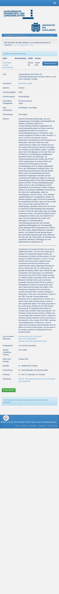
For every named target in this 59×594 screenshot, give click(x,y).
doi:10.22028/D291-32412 (23, 45)
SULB (17, 426)
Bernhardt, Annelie (25, 83)
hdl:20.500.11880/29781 (27, 339)
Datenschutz (53, 426)
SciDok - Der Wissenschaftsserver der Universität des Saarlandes (30, 36)
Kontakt (24, 426)
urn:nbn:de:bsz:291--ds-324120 (30, 336)
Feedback (32, 426)
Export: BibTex (8, 390)
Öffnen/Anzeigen (50, 63)
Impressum (42, 426)
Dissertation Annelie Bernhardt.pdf (8, 65)
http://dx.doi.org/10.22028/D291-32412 (32, 341)
